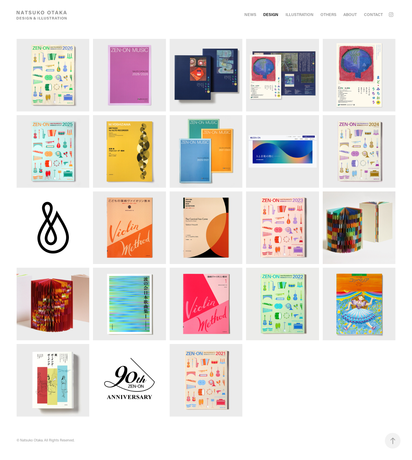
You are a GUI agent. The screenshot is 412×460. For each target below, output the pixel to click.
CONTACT (373, 14)
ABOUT (350, 14)
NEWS (250, 14)
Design (270, 14)
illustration (300, 14)
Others (328, 14)
